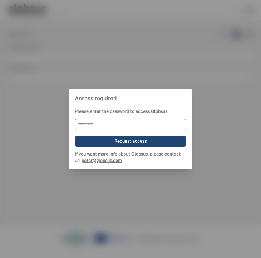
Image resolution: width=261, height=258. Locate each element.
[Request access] (130, 140)
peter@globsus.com (102, 160)
